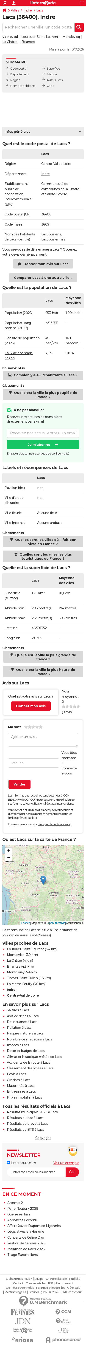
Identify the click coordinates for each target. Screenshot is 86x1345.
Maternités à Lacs (21, 1086)
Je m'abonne (39, 445)
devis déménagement (28, 254)
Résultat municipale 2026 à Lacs (32, 1112)
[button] (43, 880)
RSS (50, 1283)
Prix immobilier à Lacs (24, 1097)
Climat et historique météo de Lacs (34, 1057)
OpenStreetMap (57, 923)
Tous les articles (36, 1283)
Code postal (18, 68)
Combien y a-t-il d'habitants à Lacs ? (45, 375)
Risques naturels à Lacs (25, 1033)
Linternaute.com (21, 1163)
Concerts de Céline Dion (26, 1237)
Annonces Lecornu (22, 1220)
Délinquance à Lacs (22, 1022)
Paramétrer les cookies (50, 1287)
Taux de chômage (19, 353)
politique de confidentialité (54, 824)
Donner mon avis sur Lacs (45, 264)
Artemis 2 (15, 1203)
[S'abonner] (43, 1172)
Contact (18, 1283)
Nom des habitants (22, 86)
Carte (50, 86)
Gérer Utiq (73, 1287)
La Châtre (9, 42)
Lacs (39, 10)
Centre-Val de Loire (56, 164)
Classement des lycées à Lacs (30, 1068)
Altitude (52, 74)
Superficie (53, 68)
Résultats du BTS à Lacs (25, 1129)
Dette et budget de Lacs (26, 1051)
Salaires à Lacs (18, 1010)
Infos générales (17, 132)
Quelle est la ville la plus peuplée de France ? (45, 395)
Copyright (43, 1138)
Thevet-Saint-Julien (22, 978)
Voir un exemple (66, 1163)
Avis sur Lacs (55, 80)
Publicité (74, 1278)
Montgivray (15, 972)
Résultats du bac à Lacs (25, 1118)
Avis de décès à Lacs (23, 1016)
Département (19, 74)
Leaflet (25, 923)
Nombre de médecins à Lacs (29, 1039)
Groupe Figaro (37, 1292)
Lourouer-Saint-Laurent (39, 37)
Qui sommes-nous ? (19, 1278)
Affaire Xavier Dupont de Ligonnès (34, 1226)
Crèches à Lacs (18, 1080)
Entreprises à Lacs (21, 1091)
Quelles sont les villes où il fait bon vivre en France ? (45, 542)
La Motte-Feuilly (19, 984)
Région (15, 80)
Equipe (38, 1278)
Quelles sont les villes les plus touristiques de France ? (45, 556)
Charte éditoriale (56, 1278)
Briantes (28, 42)
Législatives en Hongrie (25, 1231)
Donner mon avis (31, 706)
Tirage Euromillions (22, 1255)
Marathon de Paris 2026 (26, 1249)
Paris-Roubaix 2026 (22, 1209)
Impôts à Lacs (18, 1045)
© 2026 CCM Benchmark (65, 1292)
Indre (27, 10)
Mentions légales (15, 1292)
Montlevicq (71, 37)
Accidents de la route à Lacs (28, 1062)
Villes (15, 10)
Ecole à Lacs (16, 1074)
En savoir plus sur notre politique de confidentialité (38, 453)
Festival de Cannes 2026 (26, 1243)
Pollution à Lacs (19, 1028)
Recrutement (64, 1283)
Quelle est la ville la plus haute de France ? (45, 672)
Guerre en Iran (18, 1214)
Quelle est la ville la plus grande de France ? (45, 657)
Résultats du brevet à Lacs (27, 1124)
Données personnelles (19, 1287)
